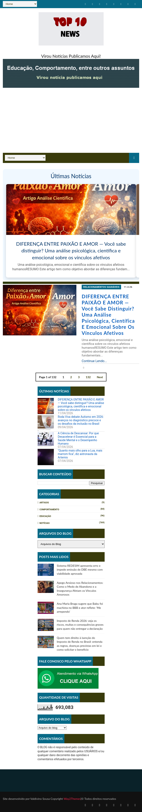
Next (100, 377)
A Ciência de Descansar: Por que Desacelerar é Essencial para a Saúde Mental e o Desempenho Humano (78, 438)
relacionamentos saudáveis (99, 287)
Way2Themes (71, 798)
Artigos (44, 502)
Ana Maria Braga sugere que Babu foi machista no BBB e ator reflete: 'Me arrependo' (80, 607)
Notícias (44, 523)
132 (88, 377)
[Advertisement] (71, 122)
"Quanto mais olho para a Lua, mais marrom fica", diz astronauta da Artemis (80, 454)
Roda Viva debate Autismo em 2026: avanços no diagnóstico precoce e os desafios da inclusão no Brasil (81, 420)
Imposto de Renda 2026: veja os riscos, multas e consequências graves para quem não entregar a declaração (80, 624)
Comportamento (49, 509)
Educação (45, 516)
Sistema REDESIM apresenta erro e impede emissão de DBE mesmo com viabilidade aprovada (80, 569)
